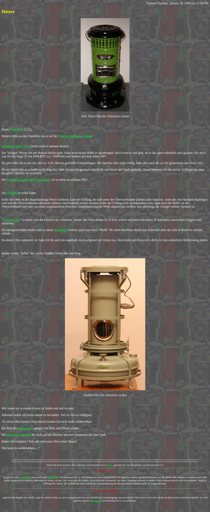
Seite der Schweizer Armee (75, 136)
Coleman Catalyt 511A (16, 146)
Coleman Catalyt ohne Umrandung (29, 179)
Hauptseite (95, 500)
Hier (110, 465)
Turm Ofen (17, 129)
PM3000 (12, 193)
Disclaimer (53, 477)
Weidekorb (60, 230)
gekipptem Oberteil (19, 434)
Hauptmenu (25, 477)
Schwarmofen (11, 219)
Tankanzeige (25, 428)
